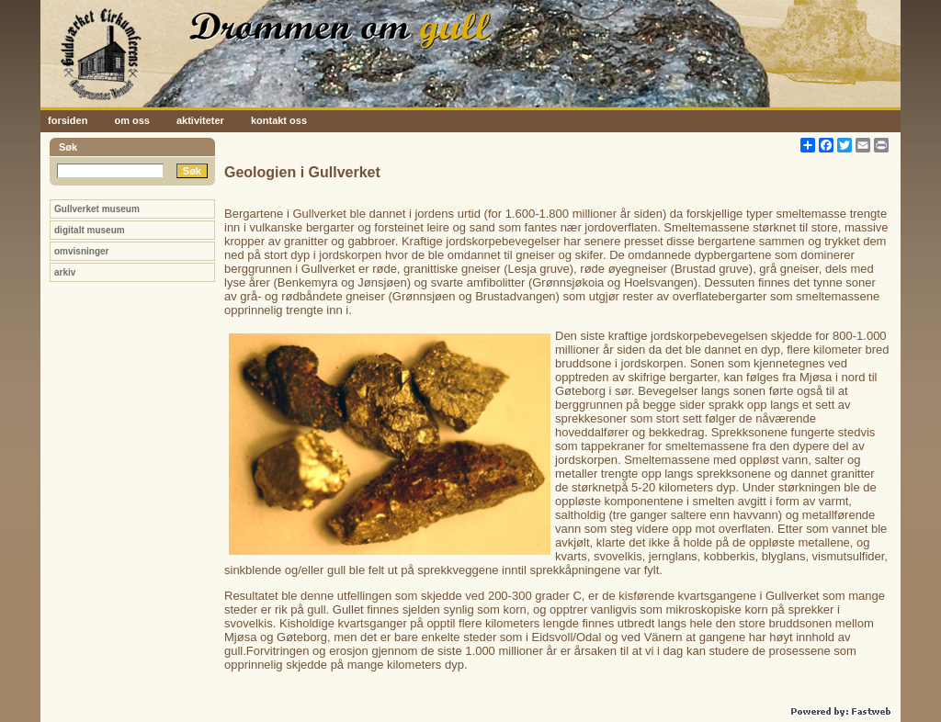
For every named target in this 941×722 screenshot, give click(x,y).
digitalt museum (89, 230)
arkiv (64, 272)
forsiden (67, 120)
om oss (132, 120)
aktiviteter (200, 120)
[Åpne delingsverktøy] (808, 145)
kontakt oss (279, 120)
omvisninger (81, 251)
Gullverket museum (97, 209)
